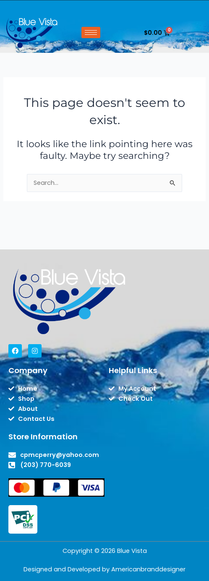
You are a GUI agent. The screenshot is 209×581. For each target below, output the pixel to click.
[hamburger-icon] (90, 32)
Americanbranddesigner (148, 569)
